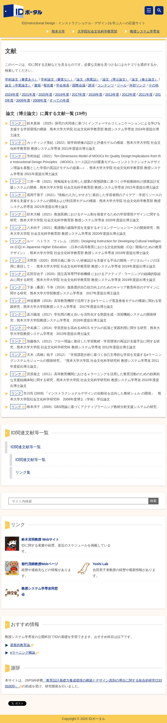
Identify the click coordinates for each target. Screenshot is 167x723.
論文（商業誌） (88, 79)
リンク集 (22, 472)
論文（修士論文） (145, 79)
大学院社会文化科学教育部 (97, 31)
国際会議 (78, 85)
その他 (154, 85)
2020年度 (45, 94)
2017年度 (79, 94)
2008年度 (40, 100)
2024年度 (12, 94)
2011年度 (146, 94)
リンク (18, 123)
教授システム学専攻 (145, 31)
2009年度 (23, 100)
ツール (122, 85)
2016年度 (95, 94)
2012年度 (129, 94)
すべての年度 (59, 100)
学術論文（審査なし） (57, 79)
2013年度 (112, 94)
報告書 (48, 85)
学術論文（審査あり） (21, 79)
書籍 (37, 85)
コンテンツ (105, 85)
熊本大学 (58, 31)
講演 (91, 85)
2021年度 (29, 94)
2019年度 (62, 94)
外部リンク (137, 85)
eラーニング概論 (24, 652)
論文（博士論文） (115, 79)
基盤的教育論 (21, 645)
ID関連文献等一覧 (26, 447)
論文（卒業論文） (18, 85)
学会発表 (62, 85)
